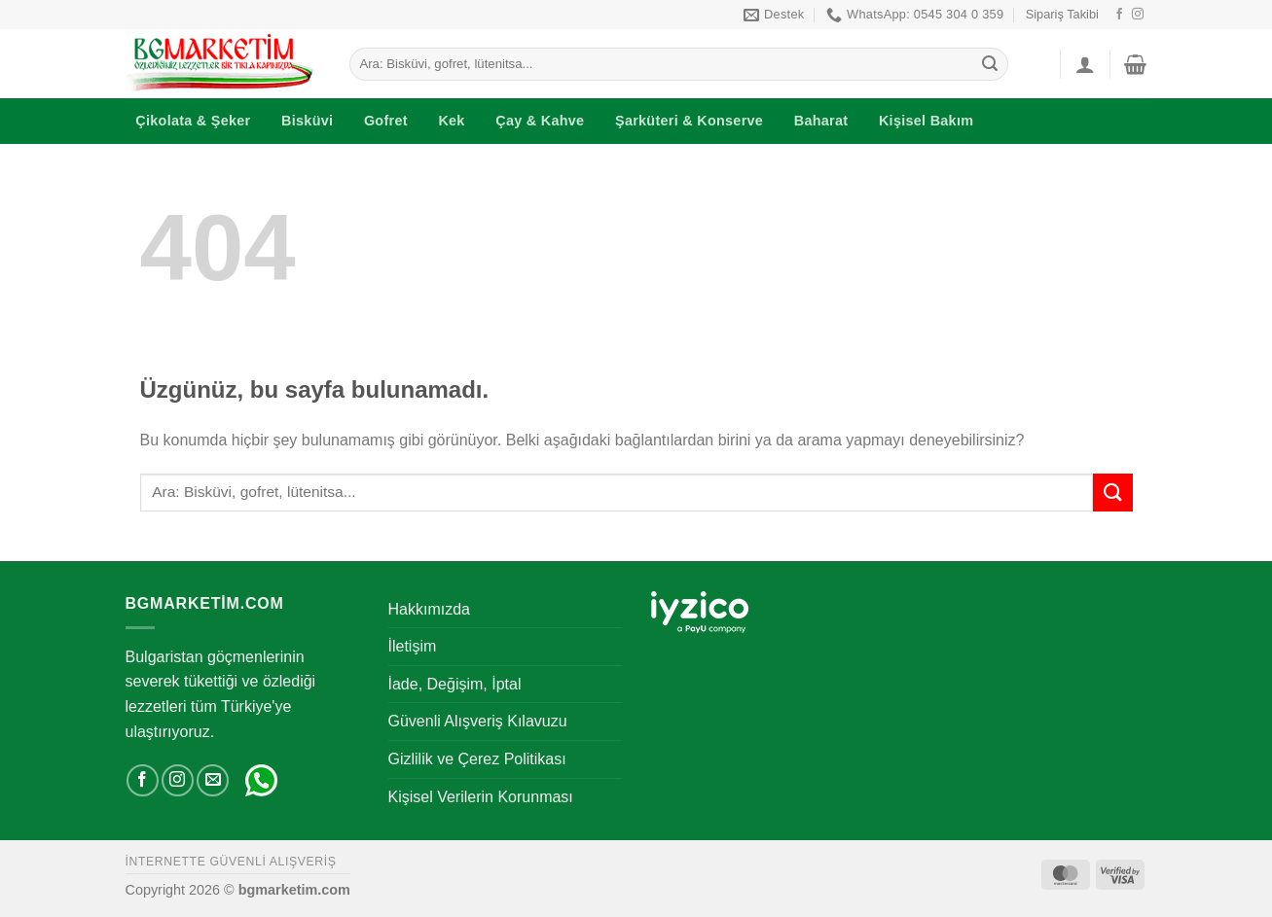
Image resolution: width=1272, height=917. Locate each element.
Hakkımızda (429, 609)
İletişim (412, 646)
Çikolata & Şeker (192, 120)
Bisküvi (307, 120)
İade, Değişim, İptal (455, 684)
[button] (1085, 64)
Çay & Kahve (539, 120)
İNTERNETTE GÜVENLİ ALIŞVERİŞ (231, 861)
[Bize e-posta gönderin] (213, 780)
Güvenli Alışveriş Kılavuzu (477, 721)
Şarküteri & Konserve (689, 120)
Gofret (386, 120)
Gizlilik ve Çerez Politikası (477, 759)
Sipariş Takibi (1062, 14)
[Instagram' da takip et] (1138, 14)
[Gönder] (989, 64)
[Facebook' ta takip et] (1119, 14)
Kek (451, 120)
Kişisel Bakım (926, 120)
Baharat (821, 120)
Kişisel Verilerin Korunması (480, 797)
